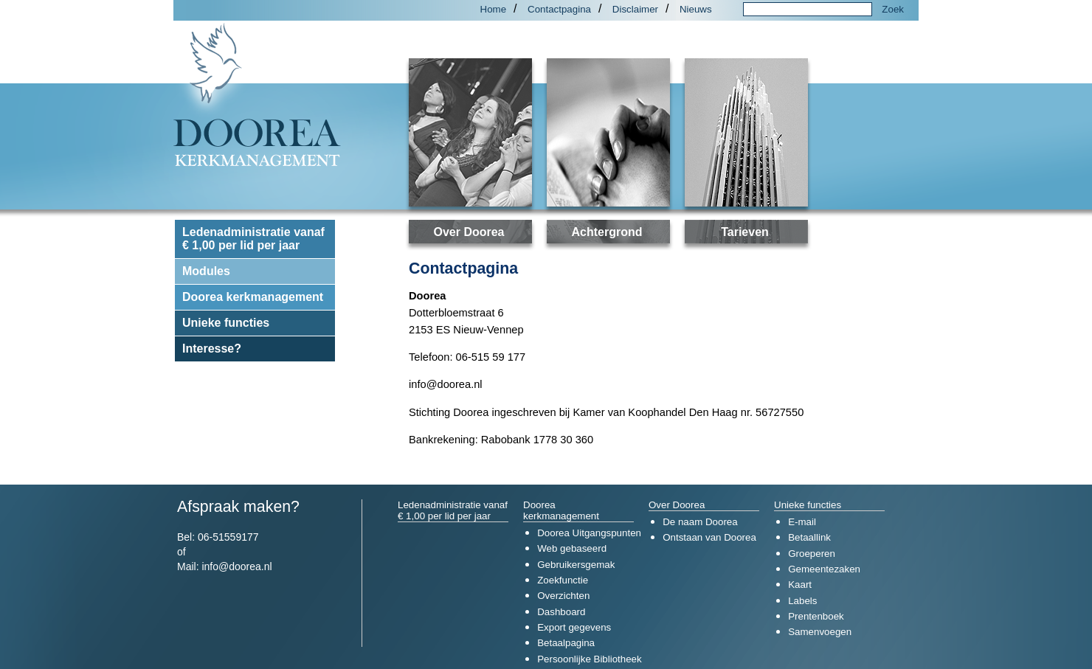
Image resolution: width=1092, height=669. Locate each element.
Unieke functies (225, 322)
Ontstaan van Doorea (709, 537)
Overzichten (563, 595)
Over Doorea (468, 232)
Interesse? (211, 348)
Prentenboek (816, 616)
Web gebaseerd (572, 548)
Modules (206, 271)
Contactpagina (559, 9)
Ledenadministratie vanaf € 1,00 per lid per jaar (253, 239)
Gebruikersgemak (576, 564)
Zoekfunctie (562, 580)
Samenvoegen (819, 631)
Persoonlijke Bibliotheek (589, 659)
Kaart (800, 584)
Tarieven (745, 232)
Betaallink (809, 537)
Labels (802, 600)
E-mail (802, 521)
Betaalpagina (566, 642)
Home (493, 9)
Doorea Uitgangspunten (589, 532)
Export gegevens (574, 627)
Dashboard (561, 611)
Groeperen (811, 553)
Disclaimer (635, 9)
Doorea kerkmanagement (252, 297)
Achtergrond (607, 232)
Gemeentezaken (824, 569)
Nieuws (696, 9)
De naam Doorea (700, 521)
